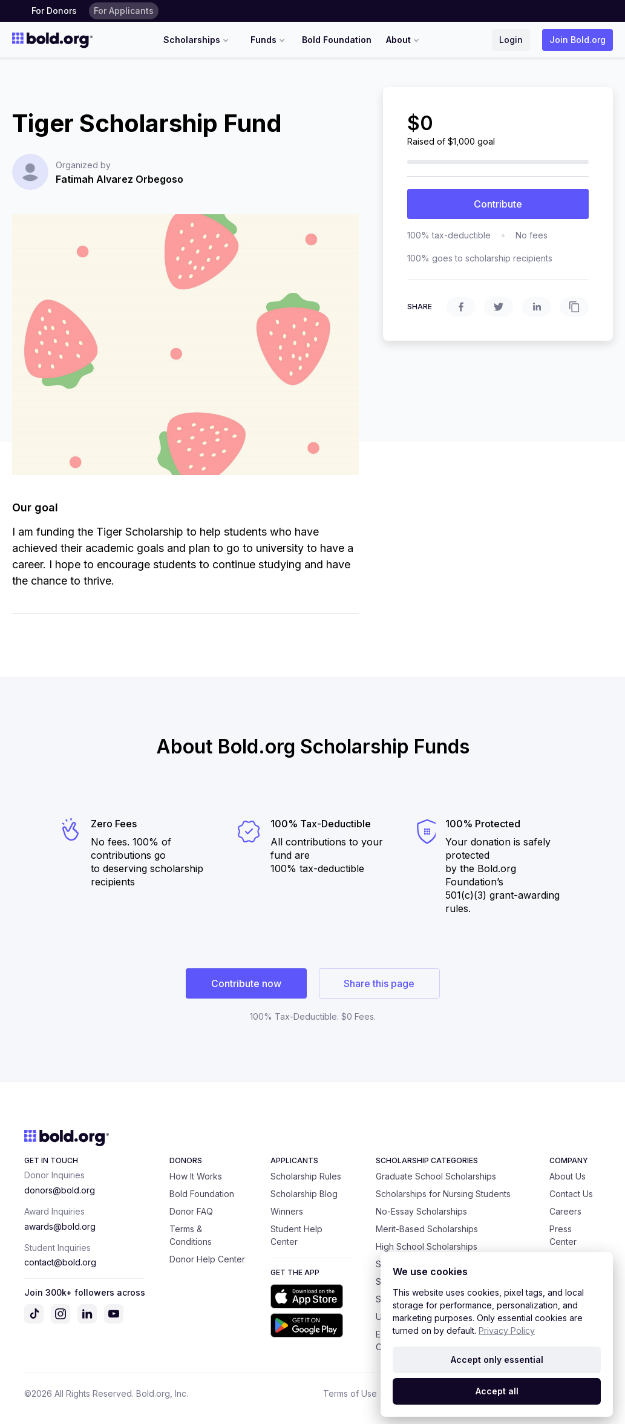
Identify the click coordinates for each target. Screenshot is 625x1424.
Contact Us (571, 1194)
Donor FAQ (191, 1211)
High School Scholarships (426, 1246)
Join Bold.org (577, 39)
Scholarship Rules (305, 1176)
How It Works (195, 1176)
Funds (268, 39)
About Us (567, 1176)
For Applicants (124, 10)
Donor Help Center (207, 1259)
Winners (286, 1211)
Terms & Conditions (190, 1235)
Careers (565, 1211)
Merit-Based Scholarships (427, 1229)
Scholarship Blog (304, 1194)
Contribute (498, 204)
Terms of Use (350, 1393)
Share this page (379, 983)
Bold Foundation (336, 39)
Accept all (497, 1391)
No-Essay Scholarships (421, 1211)
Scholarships (197, 39)
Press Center (563, 1235)
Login (511, 39)
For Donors (54, 10)
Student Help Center (296, 1235)
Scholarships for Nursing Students (443, 1194)
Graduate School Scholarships (436, 1176)
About (404, 39)
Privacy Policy (507, 1330)
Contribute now (246, 983)
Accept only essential (497, 1359)
